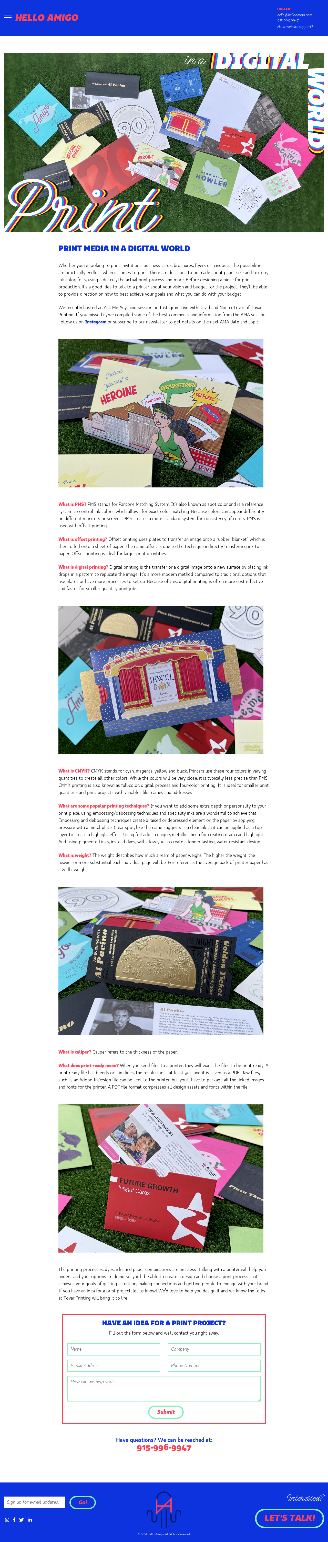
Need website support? (295, 27)
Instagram (95, 322)
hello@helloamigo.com (294, 15)
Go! (82, 1502)
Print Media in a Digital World (124, 249)
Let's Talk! (289, 1518)
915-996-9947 (288, 21)
